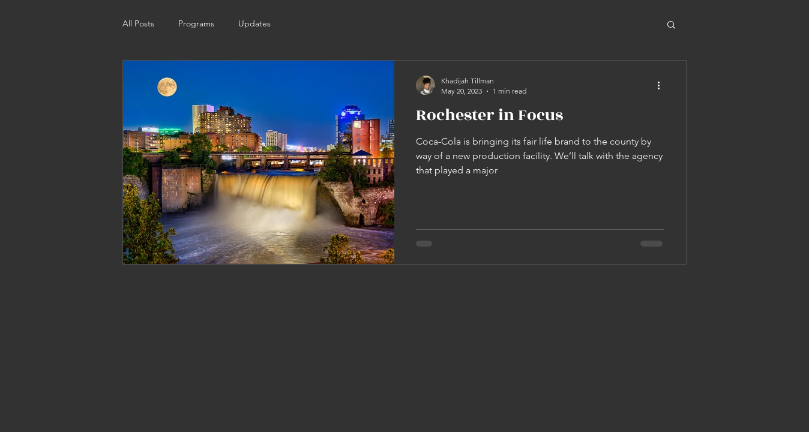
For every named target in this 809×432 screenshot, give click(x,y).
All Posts (138, 23)
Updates (254, 23)
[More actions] (662, 85)
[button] (671, 25)
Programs (196, 23)
